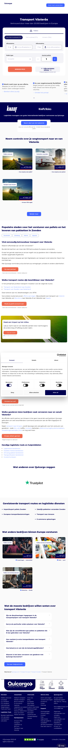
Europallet (30, 701)
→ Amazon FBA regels (26, 202)
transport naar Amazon (14, 426)
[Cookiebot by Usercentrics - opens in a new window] (58, 355)
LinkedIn (55, 739)
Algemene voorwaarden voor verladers (59, 713)
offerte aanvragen (29, 296)
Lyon (64, 560)
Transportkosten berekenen (14, 455)
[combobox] (9, 47)
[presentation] (22, 47)
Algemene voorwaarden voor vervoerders (59, 719)
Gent (60, 560)
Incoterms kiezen (10, 457)
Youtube (62, 739)
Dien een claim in (46, 726)
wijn (18, 428)
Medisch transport (19, 698)
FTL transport (5, 703)
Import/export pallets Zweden (15, 509)
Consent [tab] (11, 360)
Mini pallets (30, 705)
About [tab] (56, 360)
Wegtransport (5, 707)
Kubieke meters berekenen (13, 451)
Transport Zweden (36, 672)
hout (20, 430)
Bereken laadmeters (7, 715)
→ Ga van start (10, 333)
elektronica (44, 428)
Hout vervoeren (19, 712)
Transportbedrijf (32, 716)
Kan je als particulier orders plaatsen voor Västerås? (25, 624)
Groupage (4, 699)
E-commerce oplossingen (46, 519)
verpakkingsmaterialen (10, 430)
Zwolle (30, 590)
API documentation (47, 724)
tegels (50, 428)
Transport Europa (25, 672)
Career (43, 703)
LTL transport (5, 701)
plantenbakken (58, 428)
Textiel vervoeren (19, 714)
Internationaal (5, 705)
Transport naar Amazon (45, 514)
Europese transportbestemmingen (16, 514)
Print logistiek (18, 709)
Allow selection (34, 392)
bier (15, 428)
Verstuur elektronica (20, 711)
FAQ (42, 717)
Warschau (24, 590)
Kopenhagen (20, 560)
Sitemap (43, 705)
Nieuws (29, 718)
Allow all (55, 392)
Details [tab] (34, 360)
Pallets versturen (6, 698)
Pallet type (9, 55)
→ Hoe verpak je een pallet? (25, 172)
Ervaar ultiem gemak (12, 436)
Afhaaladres (10, 43)
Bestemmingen (32, 709)
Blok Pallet (30, 703)
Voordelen (30, 711)
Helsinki (61, 296)
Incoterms (44, 701)
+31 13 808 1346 (58, 708)
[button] (34, 214)
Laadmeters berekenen (12, 448)
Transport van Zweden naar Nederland (17, 289)
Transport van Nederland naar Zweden (17, 287)
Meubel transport (19, 699)
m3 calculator (5, 717)
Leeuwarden (29, 560)
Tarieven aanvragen (47, 699)
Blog (28, 699)
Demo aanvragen (46, 698)
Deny (12, 392)
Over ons (30, 698)
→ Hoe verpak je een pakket (57, 172)
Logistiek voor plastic (20, 707)
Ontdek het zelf (10, 401)
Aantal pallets (46, 55)
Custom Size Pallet (33, 707)
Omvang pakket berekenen (13, 453)
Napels (48, 298)
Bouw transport (19, 701)
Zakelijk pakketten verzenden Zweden (51, 509)
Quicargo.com (15, 672)
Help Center (44, 719)
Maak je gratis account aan (14, 304)
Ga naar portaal (10, 269)
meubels (28, 428)
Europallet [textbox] (11, 59)
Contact (43, 715)
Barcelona (18, 298)
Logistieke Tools (6, 712)
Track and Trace (5, 709)
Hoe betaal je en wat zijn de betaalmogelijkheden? (25, 648)
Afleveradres (40, 43)
